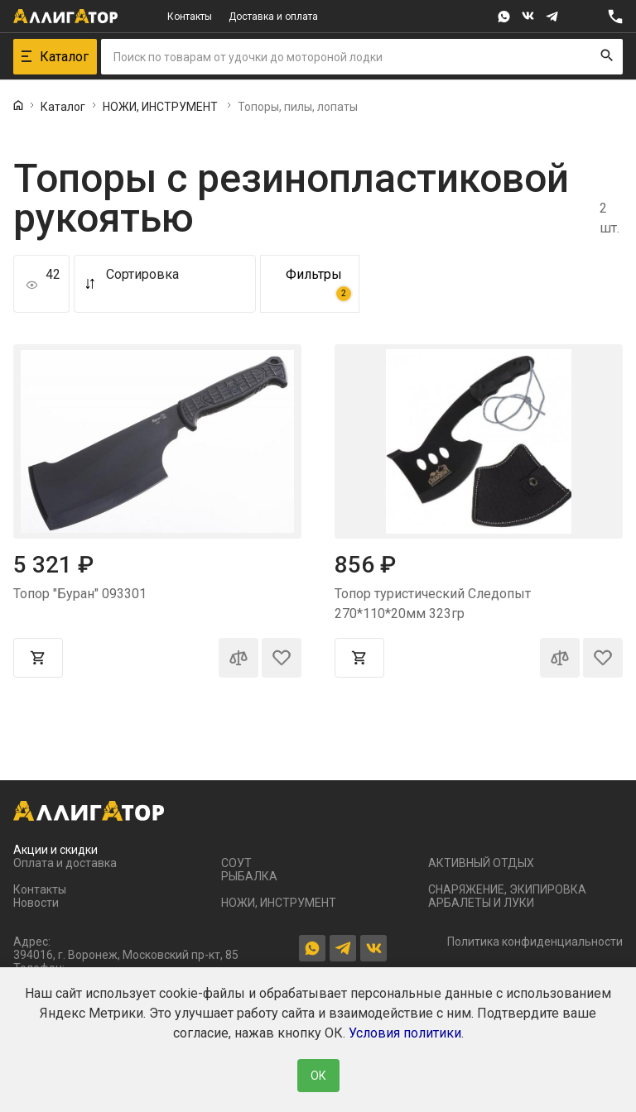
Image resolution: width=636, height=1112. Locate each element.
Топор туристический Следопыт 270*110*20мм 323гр (433, 603)
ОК (318, 1075)
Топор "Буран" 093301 (80, 594)
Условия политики (405, 1033)
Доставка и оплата (273, 16)
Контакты (189, 16)
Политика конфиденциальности (535, 941)
